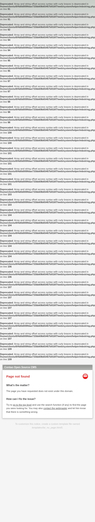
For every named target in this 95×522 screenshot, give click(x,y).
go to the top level (22, 405)
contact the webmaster (55, 408)
